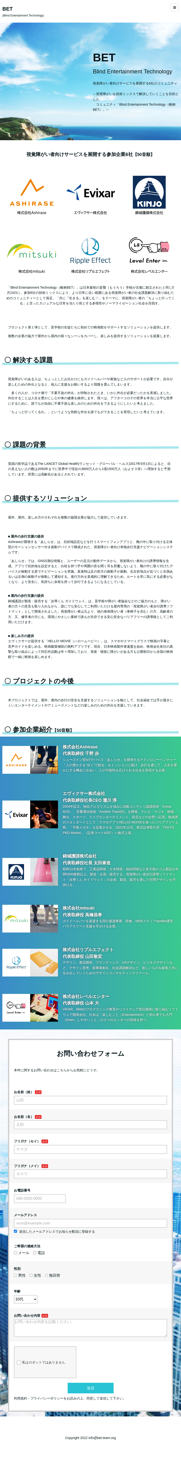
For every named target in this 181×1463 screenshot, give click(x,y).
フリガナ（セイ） (27, 1141)
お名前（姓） (24, 1092)
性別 (17, 1269)
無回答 (53, 1275)
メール (21, 1253)
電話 (39, 1253)
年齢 (17, 1291)
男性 (20, 1275)
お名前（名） (24, 1117)
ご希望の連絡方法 (27, 1246)
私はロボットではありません (41, 1366)
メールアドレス (25, 1215)
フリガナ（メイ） (27, 1166)
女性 (35, 1275)
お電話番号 (22, 1190)
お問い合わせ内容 (27, 1315)
